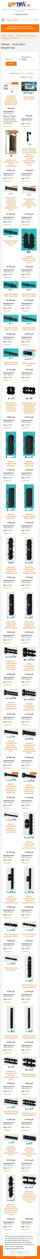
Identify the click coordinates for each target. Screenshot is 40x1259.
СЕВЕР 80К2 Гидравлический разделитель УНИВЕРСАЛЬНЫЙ (29, 570)
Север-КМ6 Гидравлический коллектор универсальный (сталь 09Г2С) (10, 1151)
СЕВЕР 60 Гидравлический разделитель (10, 463)
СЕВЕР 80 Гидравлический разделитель (29, 463)
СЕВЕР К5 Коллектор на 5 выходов (11, 969)
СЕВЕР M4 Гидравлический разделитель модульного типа (11, 705)
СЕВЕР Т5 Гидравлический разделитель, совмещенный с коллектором (10, 828)
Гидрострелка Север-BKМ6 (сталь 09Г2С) (29, 328)
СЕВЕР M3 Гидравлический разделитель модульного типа (29, 667)
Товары (10, 35)
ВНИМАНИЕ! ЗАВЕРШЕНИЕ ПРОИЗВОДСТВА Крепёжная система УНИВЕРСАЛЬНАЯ (11, 100)
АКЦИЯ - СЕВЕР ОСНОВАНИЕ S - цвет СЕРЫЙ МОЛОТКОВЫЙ (11, 163)
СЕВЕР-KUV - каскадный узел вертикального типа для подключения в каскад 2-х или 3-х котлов (11, 1209)
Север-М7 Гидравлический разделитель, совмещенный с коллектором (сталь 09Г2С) (29, 748)
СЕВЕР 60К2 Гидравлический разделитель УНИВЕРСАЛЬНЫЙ (10, 570)
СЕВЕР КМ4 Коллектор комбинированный (10, 1112)
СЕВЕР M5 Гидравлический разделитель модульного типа (29, 707)
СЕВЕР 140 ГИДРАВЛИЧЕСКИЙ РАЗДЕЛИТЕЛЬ (29, 516)
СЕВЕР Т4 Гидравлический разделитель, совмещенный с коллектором (29, 789)
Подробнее (7, 126)
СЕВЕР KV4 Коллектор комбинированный (11, 1037)
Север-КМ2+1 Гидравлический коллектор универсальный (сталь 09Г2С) (10, 1075)
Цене (22, 73)
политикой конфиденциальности (14, 1247)
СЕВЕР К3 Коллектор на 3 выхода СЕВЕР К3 (11, 935)
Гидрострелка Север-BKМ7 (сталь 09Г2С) (11, 363)
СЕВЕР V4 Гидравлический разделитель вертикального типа (11, 899)
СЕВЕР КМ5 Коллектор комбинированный (29, 1114)
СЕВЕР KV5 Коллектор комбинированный (29, 1037)
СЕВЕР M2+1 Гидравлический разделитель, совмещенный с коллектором (10, 665)
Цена (7, 59)
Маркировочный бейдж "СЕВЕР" (29, 98)
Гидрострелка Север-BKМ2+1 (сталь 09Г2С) (11, 243)
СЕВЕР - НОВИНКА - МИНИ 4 (29, 364)
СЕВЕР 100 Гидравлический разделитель (10, 516)
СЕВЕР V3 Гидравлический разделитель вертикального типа (29, 845)
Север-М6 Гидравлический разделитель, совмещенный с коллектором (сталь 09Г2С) (11, 746)
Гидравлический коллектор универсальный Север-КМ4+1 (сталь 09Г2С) (29, 203)
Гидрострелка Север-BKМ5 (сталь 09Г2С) (11, 328)
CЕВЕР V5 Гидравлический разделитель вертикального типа (29, 899)
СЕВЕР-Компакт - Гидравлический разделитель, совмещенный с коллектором (11, 407)
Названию (30, 73)
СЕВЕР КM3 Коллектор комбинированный (29, 1075)
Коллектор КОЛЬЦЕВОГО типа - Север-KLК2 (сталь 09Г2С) (29, 259)
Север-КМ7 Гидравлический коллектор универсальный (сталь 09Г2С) (29, 1152)
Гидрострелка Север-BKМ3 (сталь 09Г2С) (11, 295)
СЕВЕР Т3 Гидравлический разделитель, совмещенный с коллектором (10, 788)
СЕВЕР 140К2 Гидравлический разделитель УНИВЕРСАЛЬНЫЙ (29, 625)
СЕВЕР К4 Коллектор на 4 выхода (29, 935)
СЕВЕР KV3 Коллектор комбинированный (29, 986)
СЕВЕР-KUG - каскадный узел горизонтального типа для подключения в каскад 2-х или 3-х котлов (29, 1196)
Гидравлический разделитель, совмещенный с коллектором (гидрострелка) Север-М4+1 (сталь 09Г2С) (11, 204)
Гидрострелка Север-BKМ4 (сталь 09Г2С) (29, 295)
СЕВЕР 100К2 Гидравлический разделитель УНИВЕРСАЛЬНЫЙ (10, 625)
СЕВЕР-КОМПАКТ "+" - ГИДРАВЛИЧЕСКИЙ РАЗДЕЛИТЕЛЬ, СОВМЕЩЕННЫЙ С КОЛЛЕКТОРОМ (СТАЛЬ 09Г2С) (29, 408)
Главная (3, 35)
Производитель (26, 57)
